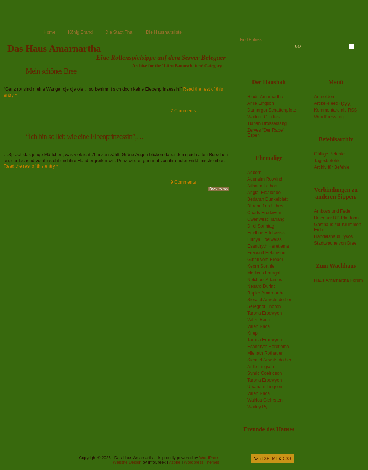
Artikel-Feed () (333, 103)
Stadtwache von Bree (335, 243)
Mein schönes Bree (51, 71)
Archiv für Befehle (331, 167)
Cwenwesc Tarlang (266, 219)
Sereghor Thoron (264, 306)
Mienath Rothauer (265, 353)
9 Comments (183, 182)
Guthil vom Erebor (265, 259)
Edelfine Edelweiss (266, 232)
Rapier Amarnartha (266, 293)
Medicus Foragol (263, 273)
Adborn (254, 172)
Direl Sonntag (260, 226)
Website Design (127, 462)
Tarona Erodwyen (264, 313)
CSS (287, 458)
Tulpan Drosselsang (267, 123)
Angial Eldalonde (264, 192)
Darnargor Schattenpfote (271, 110)
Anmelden (324, 96)
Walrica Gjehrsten (265, 400)
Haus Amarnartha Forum (338, 280)
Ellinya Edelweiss (264, 239)
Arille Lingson (260, 103)
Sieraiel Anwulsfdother (269, 299)
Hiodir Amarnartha (265, 96)
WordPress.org (329, 116)
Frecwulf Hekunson (266, 252)
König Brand (80, 32)
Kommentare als (335, 110)
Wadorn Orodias (263, 116)
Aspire (174, 462)
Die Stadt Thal (119, 32)
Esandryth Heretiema (268, 246)
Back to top (218, 189)
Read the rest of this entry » (31, 166)
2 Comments (183, 110)
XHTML (271, 458)
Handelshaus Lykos (333, 236)
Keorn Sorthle (260, 266)
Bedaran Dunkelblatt (267, 199)
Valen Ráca (258, 319)
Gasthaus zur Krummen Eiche (337, 227)
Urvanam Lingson (264, 386)
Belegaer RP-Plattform (336, 217)
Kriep (252, 333)
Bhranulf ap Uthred (266, 206)
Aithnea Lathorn (263, 186)
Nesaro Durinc (261, 286)
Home (49, 32)
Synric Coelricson (264, 373)
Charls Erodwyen (264, 212)
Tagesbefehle (327, 160)
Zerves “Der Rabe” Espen (265, 133)
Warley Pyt (258, 406)
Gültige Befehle (329, 154)
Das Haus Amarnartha (54, 48)
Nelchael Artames (264, 279)
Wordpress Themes (201, 462)
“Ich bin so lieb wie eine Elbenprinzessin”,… (85, 136)
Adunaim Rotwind (264, 179)
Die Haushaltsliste (164, 32)
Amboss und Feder (333, 211)
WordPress (209, 457)
